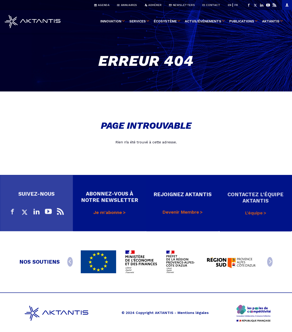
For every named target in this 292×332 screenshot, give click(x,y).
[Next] (270, 262)
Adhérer (153, 5)
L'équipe (254, 215)
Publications (241, 21)
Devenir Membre (181, 214)
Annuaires (127, 5)
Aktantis (270, 21)
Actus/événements (203, 21)
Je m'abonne (107, 214)
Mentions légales (193, 313)
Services (137, 21)
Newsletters (182, 5)
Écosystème (165, 21)
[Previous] (70, 262)
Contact (211, 5)
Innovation (110, 21)
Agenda (102, 5)
